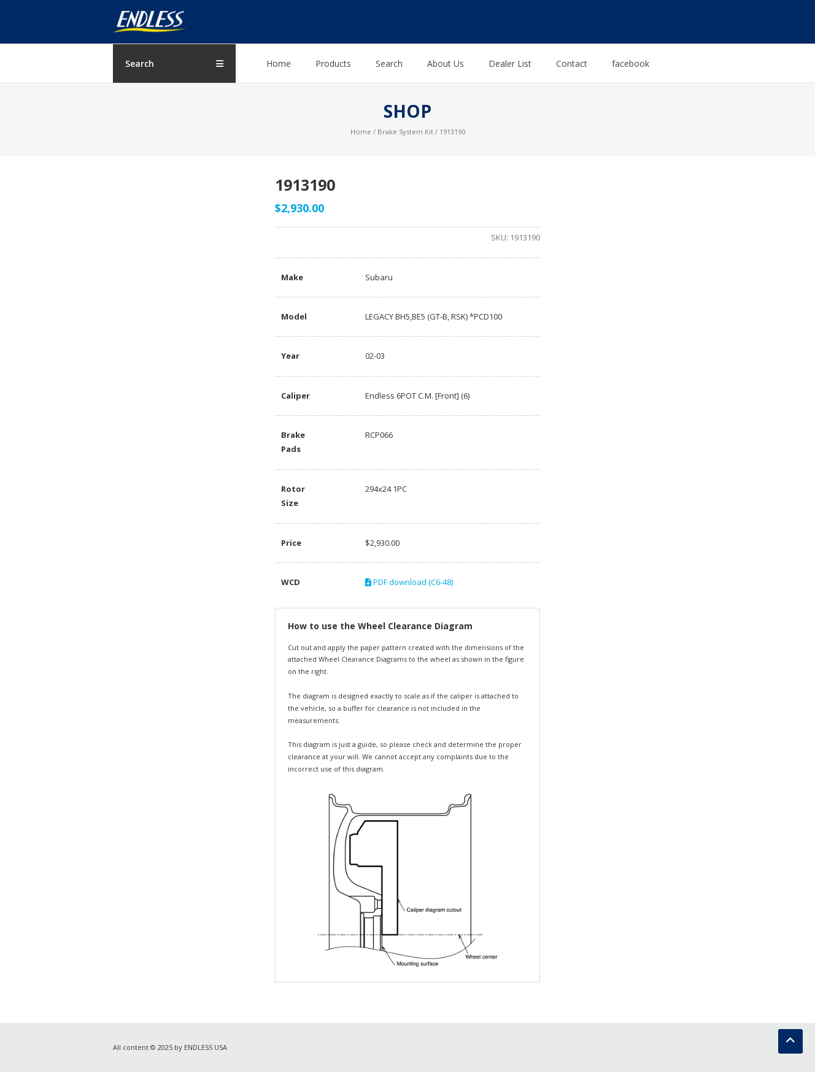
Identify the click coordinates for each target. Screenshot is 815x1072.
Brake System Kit (405, 131)
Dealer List (510, 63)
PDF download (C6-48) (409, 582)
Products (333, 63)
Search (389, 63)
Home (278, 63)
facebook (630, 63)
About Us (445, 63)
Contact (571, 63)
